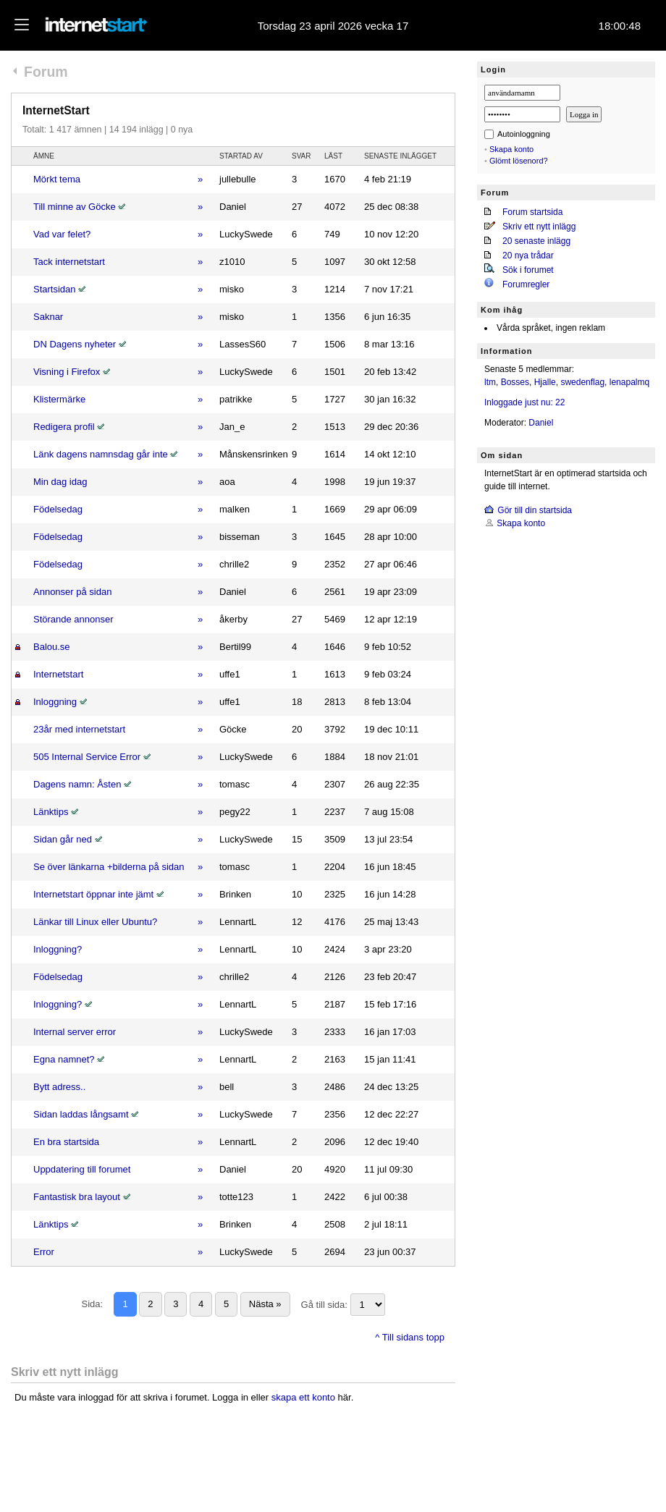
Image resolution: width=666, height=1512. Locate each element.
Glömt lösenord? (518, 160)
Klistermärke (59, 399)
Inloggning (55, 701)
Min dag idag (60, 481)
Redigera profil (64, 426)
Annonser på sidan (72, 591)
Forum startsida (532, 212)
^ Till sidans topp (409, 1337)
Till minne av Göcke (74, 206)
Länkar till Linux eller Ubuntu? (95, 921)
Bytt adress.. (59, 1086)
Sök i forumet (528, 270)
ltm (490, 382)
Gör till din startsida (534, 510)
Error (43, 1251)
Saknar (48, 316)
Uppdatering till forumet (81, 1169)
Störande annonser (73, 619)
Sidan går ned (62, 839)
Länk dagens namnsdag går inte (100, 454)
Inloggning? (57, 949)
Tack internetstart (69, 261)
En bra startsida (66, 1141)
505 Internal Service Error (86, 756)
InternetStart (56, 110)
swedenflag (582, 382)
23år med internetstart (79, 729)
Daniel (540, 423)
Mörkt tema (56, 179)
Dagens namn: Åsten (77, 784)
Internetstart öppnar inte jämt (93, 894)
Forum (46, 72)
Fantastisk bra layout (76, 1196)
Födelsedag (58, 509)
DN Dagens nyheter (74, 344)
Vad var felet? (61, 234)
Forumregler (525, 284)
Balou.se (51, 646)
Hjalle (545, 382)
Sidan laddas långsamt (81, 1114)
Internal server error (74, 1031)
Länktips (50, 811)
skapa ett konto (303, 1397)
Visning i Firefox (66, 371)
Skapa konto (511, 149)
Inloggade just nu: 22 (524, 402)
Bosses (515, 382)
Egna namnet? (64, 1059)
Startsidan (54, 289)
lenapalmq (629, 382)
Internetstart (58, 674)
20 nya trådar (528, 255)
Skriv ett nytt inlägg (539, 226)
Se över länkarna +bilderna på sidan (109, 866)
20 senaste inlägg (536, 241)
